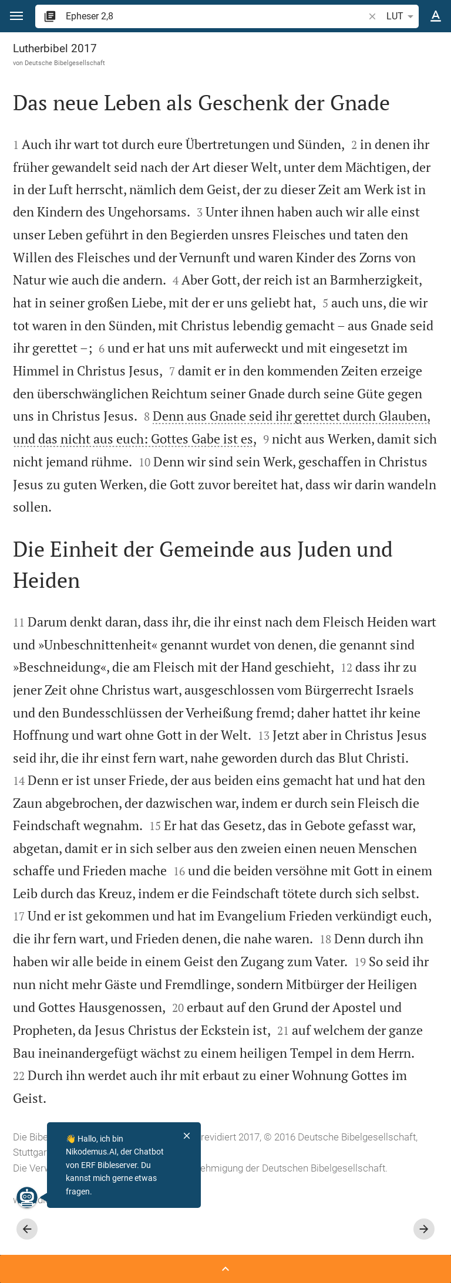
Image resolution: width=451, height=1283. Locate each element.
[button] (16, 16)
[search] (216, 16)
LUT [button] (402, 16)
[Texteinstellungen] (435, 16)
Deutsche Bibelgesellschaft (65, 63)
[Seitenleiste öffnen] (225, 1269)
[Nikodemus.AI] (27, 1197)
